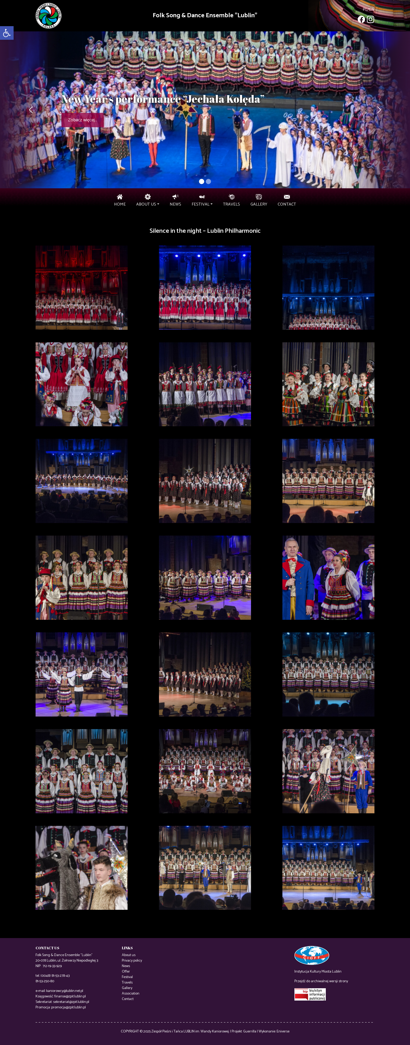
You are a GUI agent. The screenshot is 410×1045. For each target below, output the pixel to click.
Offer (126, 972)
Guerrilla (249, 1032)
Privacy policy (132, 961)
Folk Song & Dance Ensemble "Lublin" (205, 15)
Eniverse (283, 1032)
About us (128, 955)
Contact (128, 999)
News (126, 966)
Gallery (127, 988)
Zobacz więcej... (82, 120)
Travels (127, 983)
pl (365, 9)
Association (130, 994)
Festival (127, 977)
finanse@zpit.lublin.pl (70, 996)
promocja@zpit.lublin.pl (68, 1007)
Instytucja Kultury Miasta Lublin (317, 972)
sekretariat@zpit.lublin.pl (71, 1002)
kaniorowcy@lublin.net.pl (64, 991)
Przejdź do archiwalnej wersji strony (321, 981)
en (371, 9)
